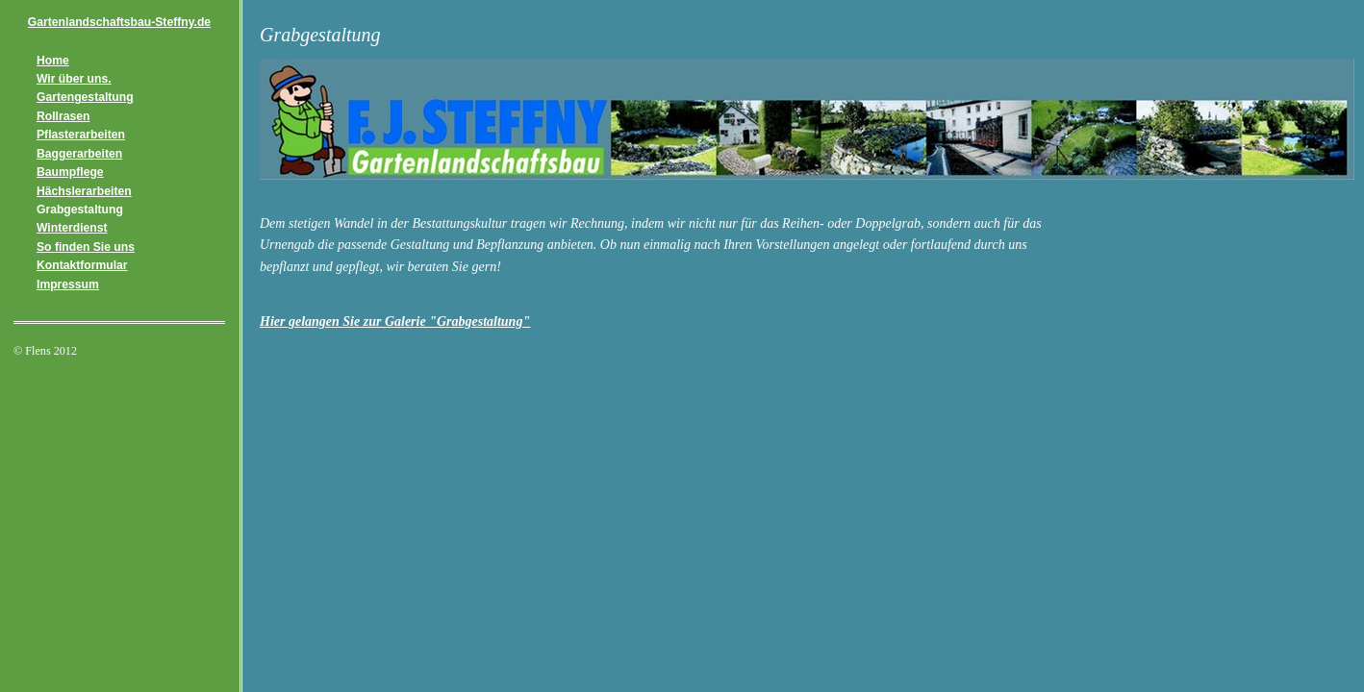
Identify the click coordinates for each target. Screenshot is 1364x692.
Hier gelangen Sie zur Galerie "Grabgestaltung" (395, 321)
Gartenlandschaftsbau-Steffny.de (119, 22)
